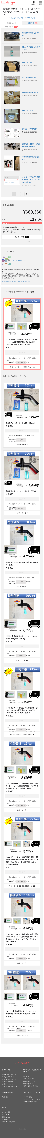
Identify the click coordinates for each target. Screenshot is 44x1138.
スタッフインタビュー (30, 1079)
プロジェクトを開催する (9, 1086)
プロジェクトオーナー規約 (31, 1099)
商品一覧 (5, 1097)
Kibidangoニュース (29, 1081)
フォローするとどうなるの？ (22, 241)
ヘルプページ (6, 1114)
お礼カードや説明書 (29, 129)
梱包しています (27, 110)
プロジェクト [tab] (11, 23)
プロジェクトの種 (7, 1082)
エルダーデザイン (17, 18)
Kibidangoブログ (28, 1083)
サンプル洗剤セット (29, 77)
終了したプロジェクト (9, 1077)
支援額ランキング (7, 1084)
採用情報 (5, 1119)
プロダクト (31, 18)
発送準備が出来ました (30, 92)
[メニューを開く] (40, 3)
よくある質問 (6, 1112)
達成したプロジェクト (9, 1079)
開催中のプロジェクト (9, 1074)
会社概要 (26, 1076)
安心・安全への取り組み (31, 1086)
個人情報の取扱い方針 (30, 1102)
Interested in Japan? (8, 1122)
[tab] (32, 23)
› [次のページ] (30, 194)
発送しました (27, 62)
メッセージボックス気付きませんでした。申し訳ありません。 (31, 179)
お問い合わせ (6, 1117)
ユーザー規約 (27, 1097)
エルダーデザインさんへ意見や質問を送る (16, 281)
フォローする (22, 237)
